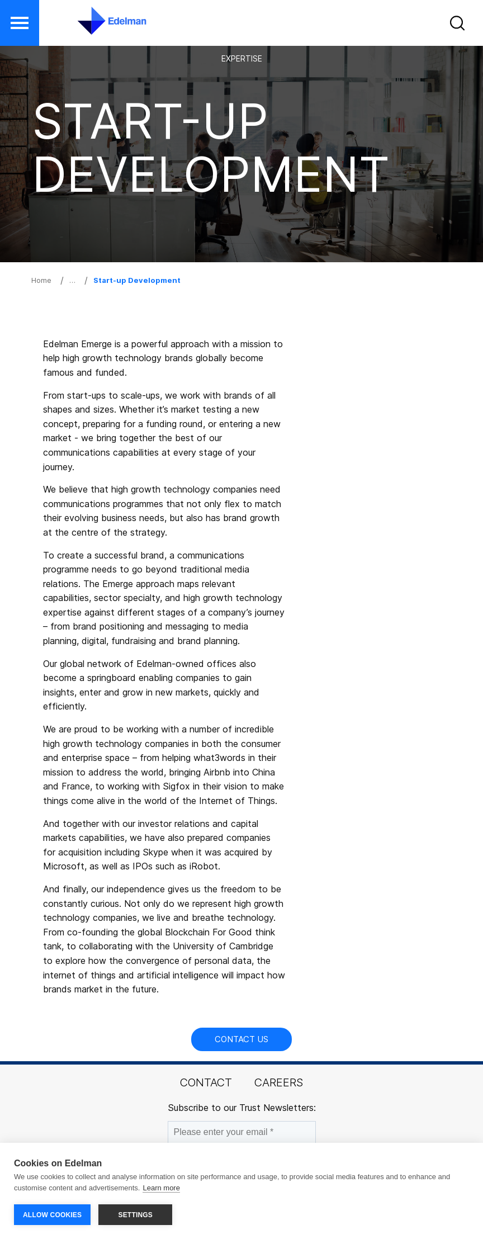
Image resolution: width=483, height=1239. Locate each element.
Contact (206, 1082)
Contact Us (241, 1039)
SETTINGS (135, 1215)
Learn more (161, 1188)
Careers (278, 1082)
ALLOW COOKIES (52, 1215)
